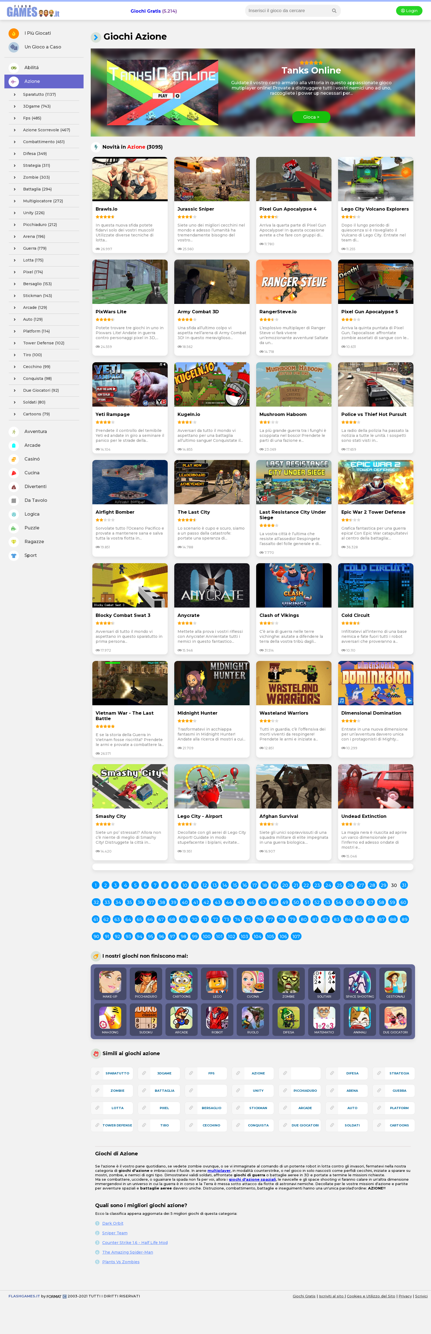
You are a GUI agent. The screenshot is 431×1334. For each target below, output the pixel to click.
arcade (305, 1108)
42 (206, 902)
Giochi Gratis (146, 11)
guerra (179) (28, 248)
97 (172, 936)
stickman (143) (31, 296)
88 (393, 919)
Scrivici (421, 1296)
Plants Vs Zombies (121, 1261)
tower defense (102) (37, 343)
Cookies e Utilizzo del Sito (371, 1296)
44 (229, 902)
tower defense (117, 1125)
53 (327, 902)
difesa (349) (28, 154)
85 (359, 919)
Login (409, 10)
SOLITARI (324, 984)
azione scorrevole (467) (40, 130)
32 (96, 902)
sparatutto (117, 1073)
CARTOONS (181, 984)
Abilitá (24, 68)
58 (381, 902)
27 (361, 885)
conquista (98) (31, 379)
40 (185, 902)
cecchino (211, 1125)
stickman (258, 1108)
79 (292, 919)
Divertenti (27, 487)
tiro (164, 1125)
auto (352, 1108)
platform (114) (30, 331)
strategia (399, 1073)
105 (270, 936)
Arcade (24, 445)
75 (248, 919)
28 (372, 885)
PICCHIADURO (146, 984)
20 (285, 885)
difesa (352, 1073)
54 (338, 902)
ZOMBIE (289, 984)
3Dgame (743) (30, 106)
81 (314, 919)
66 (150, 919)
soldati (352, 1125)
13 (214, 885)
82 (325, 919)
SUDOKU (146, 1020)
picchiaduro (305, 1091)
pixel (164, 1108)
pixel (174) (26, 272)
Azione (24, 82)
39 (173, 902)
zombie (117, 1091)
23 (317, 885)
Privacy (405, 1296)
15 (235, 885)
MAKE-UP (110, 984)
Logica (24, 514)
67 (161, 919)
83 (336, 919)
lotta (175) (26, 260)
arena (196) (27, 237)
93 (128, 936)
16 (244, 885)
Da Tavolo (28, 501)
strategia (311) (30, 166)
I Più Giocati (30, 33)
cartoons (399, 1125)
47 (262, 902)
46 (251, 902)
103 (244, 936)
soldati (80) (27, 402)
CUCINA (253, 984)
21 (296, 885)
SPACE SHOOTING (360, 984)
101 (219, 936)
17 (254, 885)
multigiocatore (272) (36, 201)
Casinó (24, 459)
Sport (23, 556)
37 (151, 902)
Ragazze (26, 542)
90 (96, 936)
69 (183, 919)
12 (205, 885)
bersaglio (211, 1108)
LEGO (217, 984)
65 (139, 919)
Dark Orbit (112, 1223)
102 (231, 936)
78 (281, 919)
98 (183, 936)
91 (107, 936)
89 (404, 919)
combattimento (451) (37, 142)
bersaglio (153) (31, 284)
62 (106, 919)
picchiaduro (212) (33, 225)
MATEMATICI (324, 1020)
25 (339, 885)
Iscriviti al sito (332, 1296)
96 (161, 936)
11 (195, 885)
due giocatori (305, 1125)
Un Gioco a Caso (35, 47)
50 (296, 902)
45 (240, 902)
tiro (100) (26, 355)
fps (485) (25, 118)
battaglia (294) (31, 189)
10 (185, 885)
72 (215, 919)
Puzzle (24, 528)
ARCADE (181, 1020)
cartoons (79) (30, 414)
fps (211, 1073)
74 (237, 919)
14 (224, 885)
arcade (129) (28, 308)
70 (194, 919)
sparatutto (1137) (33, 95)
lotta (117, 1108)
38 (162, 902)
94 (139, 936)
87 (382, 919)
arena (352, 1091)
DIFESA (289, 1020)
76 (259, 919)
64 (128, 919)
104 (257, 936)
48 (274, 902)
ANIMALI (360, 1020)
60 (403, 902)
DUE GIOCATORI (395, 1020)
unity (258, 1091)
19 (274, 885)
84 (348, 919)
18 (264, 885)
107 (296, 936)
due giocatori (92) (34, 390)
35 (129, 902)
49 (285, 902)
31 (404, 885)
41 (195, 902)
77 (270, 919)
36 (140, 902)
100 (207, 936)
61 (95, 919)
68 (172, 919)
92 (117, 936)
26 (350, 885)
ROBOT (217, 1020)
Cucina (24, 473)
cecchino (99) (30, 367)
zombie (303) (30, 177)
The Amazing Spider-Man (127, 1252)
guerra (399, 1091)
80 (304, 919)
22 (306, 885)
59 (392, 902)
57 (370, 902)
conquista (258, 1125)
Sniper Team (115, 1232)
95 (150, 936)
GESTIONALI (396, 984)
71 (205, 919)
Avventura (28, 432)
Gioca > (311, 117)
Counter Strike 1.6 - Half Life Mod (135, 1242)
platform (399, 1108)
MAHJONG (110, 1020)
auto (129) (26, 319)
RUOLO (253, 1020)
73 (226, 919)
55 (349, 902)
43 (217, 902)
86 (370, 919)
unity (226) (27, 213)
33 (107, 902)
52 (317, 902)
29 (383, 885)
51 (307, 902)
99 (194, 936)
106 (283, 936)
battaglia (164, 1091)
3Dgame (164, 1073)
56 (360, 902)
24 (328, 885)
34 (118, 902)
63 (117, 919)
